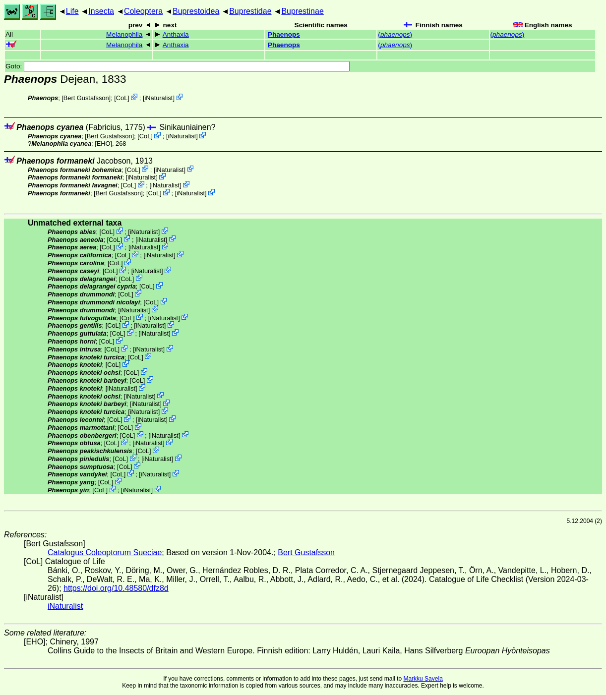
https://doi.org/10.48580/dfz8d (116, 588)
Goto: (177, 66)
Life (72, 11)
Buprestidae (250, 11)
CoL (121, 98)
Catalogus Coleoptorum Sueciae (105, 552)
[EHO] (103, 143)
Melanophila (124, 34)
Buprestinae (302, 11)
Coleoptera (143, 11)
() (395, 34)
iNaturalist (158, 98)
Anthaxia (176, 34)
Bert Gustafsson (86, 98)
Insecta (101, 11)
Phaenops (284, 34)
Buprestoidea (196, 11)
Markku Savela (422, 678)
